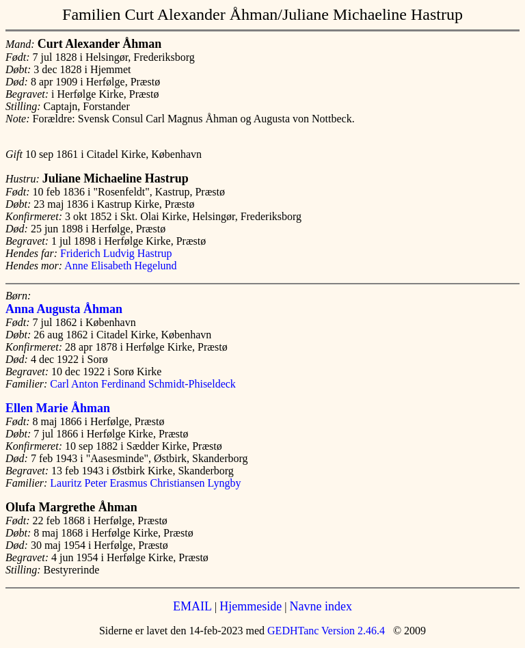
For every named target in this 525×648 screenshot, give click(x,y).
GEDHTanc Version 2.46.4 (325, 630)
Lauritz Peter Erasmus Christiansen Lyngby (145, 483)
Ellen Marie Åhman (57, 408)
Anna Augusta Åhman (63, 309)
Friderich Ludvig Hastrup (116, 253)
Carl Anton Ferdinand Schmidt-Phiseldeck (143, 384)
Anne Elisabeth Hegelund (120, 265)
